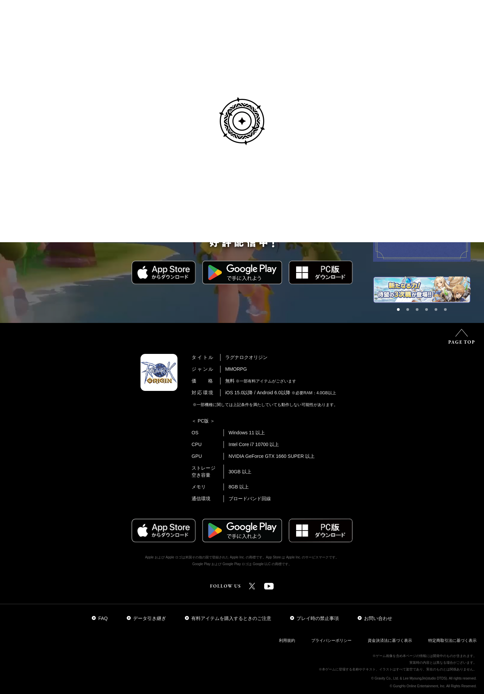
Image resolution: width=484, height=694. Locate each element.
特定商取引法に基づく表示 (452, 640)
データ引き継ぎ (146, 618)
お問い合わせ (375, 618)
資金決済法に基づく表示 (390, 640)
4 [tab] (428, 311)
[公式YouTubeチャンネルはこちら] (269, 589)
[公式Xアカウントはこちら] (252, 589)
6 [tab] (447, 311)
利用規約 (287, 640)
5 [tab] (438, 311)
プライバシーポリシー (331, 640)
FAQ (100, 618)
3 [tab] (419, 311)
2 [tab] (409, 311)
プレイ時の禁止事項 (314, 618)
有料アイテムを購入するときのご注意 (228, 618)
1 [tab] (400, 311)
